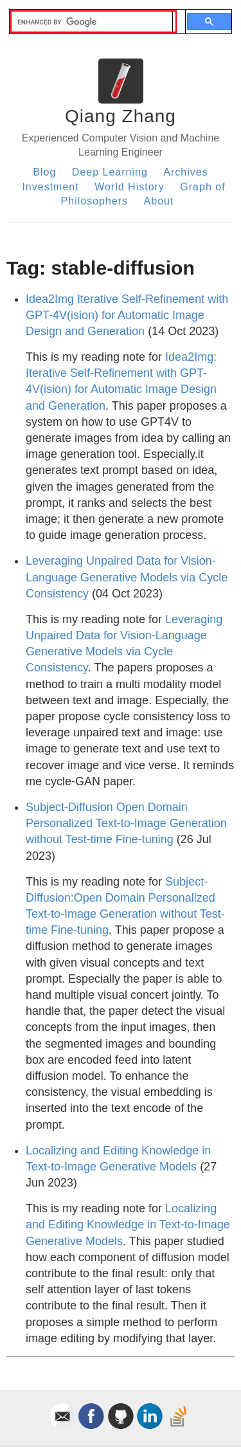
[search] (91, 22)
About (159, 201)
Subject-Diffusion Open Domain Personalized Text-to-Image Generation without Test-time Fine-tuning (126, 823)
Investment (50, 186)
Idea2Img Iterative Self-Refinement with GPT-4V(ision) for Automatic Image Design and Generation (127, 315)
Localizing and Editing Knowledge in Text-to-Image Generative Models (128, 1224)
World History (129, 186)
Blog (44, 172)
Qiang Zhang (120, 116)
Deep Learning (110, 172)
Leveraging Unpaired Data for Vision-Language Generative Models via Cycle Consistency (127, 576)
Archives (185, 172)
